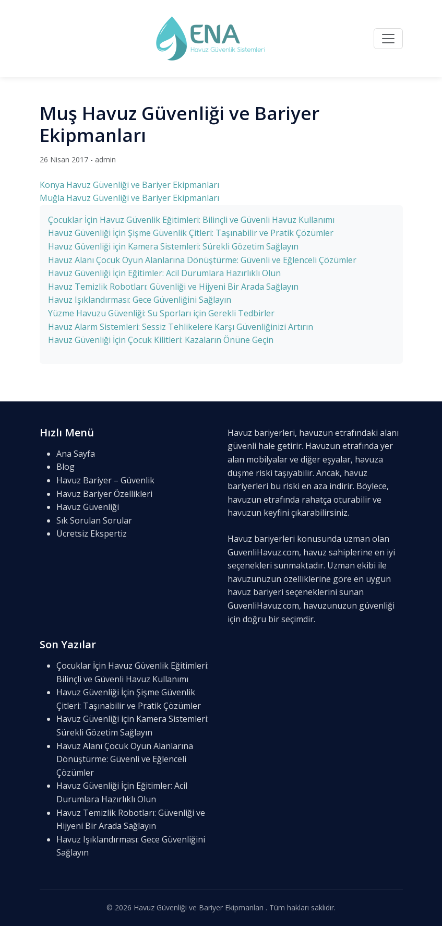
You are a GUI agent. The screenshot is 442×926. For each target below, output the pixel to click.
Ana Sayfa (75, 453)
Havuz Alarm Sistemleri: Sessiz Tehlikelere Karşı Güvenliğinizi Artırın (180, 327)
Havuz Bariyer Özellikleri (104, 494)
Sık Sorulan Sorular (94, 520)
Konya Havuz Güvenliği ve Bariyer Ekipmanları (129, 185)
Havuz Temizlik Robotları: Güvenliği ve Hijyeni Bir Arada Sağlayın (173, 286)
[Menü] (388, 38)
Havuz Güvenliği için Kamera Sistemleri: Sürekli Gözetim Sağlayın (173, 246)
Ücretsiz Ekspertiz (91, 533)
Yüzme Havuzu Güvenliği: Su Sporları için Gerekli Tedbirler (161, 313)
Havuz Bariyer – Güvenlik (105, 480)
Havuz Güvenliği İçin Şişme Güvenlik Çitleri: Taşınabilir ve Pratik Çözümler (190, 233)
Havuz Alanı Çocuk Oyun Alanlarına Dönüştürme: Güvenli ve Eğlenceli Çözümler (202, 260)
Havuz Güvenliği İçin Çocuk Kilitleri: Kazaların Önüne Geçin (160, 340)
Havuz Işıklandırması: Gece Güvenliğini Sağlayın (139, 299)
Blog (65, 466)
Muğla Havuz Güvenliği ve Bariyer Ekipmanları (129, 198)
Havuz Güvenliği (87, 507)
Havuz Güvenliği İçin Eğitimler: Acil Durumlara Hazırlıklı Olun (164, 273)
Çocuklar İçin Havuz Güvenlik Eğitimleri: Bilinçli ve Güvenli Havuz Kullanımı (191, 219)
